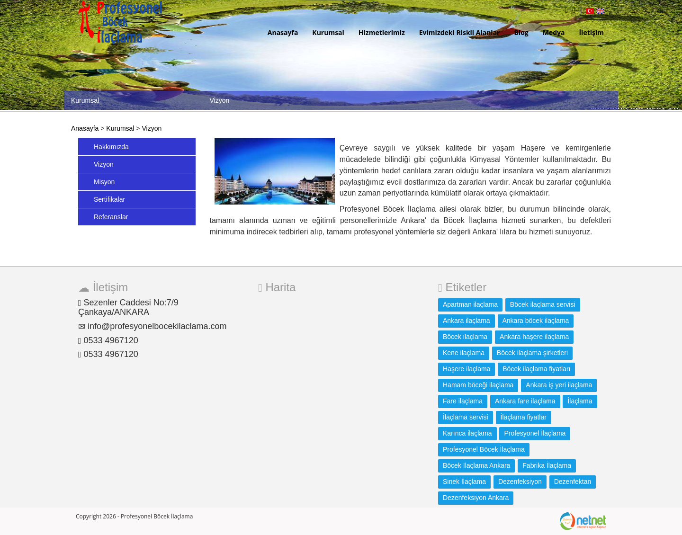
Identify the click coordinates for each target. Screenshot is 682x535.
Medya (554, 32)
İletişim (591, 32)
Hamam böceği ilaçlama (478, 385)
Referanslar (111, 217)
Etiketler (462, 287)
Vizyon (152, 128)
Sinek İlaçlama (464, 481)
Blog (521, 32)
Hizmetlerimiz (382, 32)
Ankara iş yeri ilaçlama (559, 385)
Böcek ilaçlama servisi (542, 304)
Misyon (104, 182)
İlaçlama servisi (465, 417)
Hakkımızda (111, 147)
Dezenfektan (573, 481)
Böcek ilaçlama (465, 336)
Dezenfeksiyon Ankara (476, 497)
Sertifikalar (109, 199)
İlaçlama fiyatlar (524, 417)
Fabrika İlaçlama (546, 465)
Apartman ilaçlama (470, 304)
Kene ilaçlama (464, 353)
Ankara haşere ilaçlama (534, 336)
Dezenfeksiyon (520, 481)
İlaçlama (579, 401)
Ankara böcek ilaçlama (536, 320)
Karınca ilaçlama (467, 433)
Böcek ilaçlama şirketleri (532, 353)
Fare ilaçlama (463, 401)
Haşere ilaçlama (466, 369)
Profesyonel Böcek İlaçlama (484, 449)
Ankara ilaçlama (466, 320)
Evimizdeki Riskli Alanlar (459, 32)
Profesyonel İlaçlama (534, 433)
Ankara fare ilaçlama (525, 401)
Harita (277, 287)
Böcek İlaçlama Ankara (476, 465)
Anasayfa (283, 32)
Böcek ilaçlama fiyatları (536, 369)
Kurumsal (328, 32)
